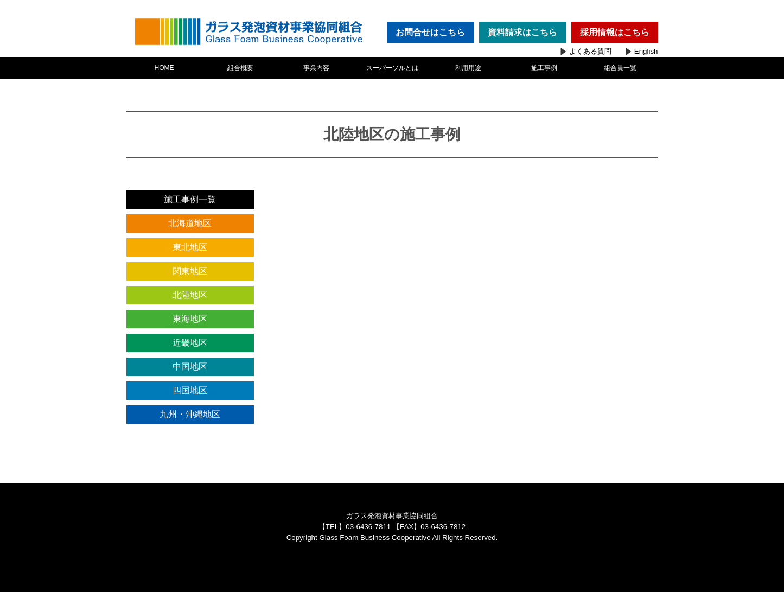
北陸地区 (190, 295)
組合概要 (240, 68)
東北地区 (190, 247)
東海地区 (190, 318)
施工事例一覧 (190, 199)
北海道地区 (190, 223)
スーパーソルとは (392, 68)
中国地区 (190, 366)
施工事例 (544, 68)
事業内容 (316, 68)
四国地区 (190, 390)
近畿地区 (190, 342)
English (646, 51)
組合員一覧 (620, 68)
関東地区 (190, 271)
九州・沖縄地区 (190, 414)
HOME (164, 68)
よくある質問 (590, 51)
